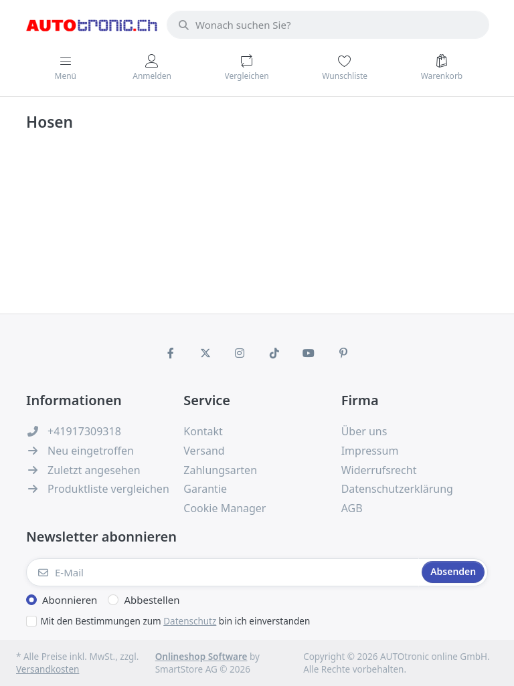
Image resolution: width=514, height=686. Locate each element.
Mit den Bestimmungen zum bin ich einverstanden (176, 621)
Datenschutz (189, 621)
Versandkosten (47, 669)
